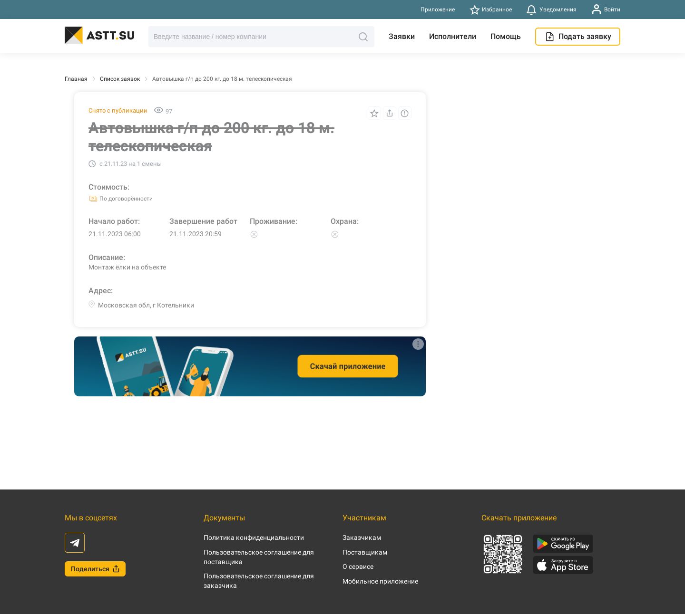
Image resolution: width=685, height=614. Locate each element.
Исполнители (452, 36)
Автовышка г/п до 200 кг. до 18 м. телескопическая (222, 79)
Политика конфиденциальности (254, 537)
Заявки (402, 36)
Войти (606, 9)
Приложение (438, 9)
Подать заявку (577, 36)
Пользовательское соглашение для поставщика (259, 557)
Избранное (490, 9)
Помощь (505, 36)
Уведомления (551, 9)
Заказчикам (361, 537)
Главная (76, 79)
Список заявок (120, 79)
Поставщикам (364, 552)
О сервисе (357, 566)
